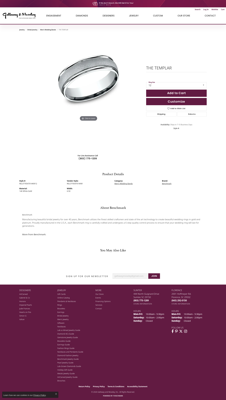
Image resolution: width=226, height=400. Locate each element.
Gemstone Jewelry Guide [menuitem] (67, 337)
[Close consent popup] (56, 394)
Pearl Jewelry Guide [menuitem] (65, 362)
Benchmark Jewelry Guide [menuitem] (68, 359)
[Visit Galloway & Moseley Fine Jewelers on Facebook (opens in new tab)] (173, 331)
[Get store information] (142, 304)
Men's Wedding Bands (48, 30)
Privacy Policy (99, 386)
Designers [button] (108, 15)
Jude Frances (24, 308)
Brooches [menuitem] (61, 380)
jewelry (22, 30)
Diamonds (82, 15)
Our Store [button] (184, 15)
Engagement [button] (53, 15)
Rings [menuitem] (59, 305)
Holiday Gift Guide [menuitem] (64, 370)
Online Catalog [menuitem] (63, 297)
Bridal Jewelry (32, 30)
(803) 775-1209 (88, 158)
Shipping (161, 114)
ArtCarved (23, 294)
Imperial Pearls (25, 305)
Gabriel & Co (24, 297)
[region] (88, 93)
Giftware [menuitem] (60, 323)
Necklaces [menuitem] (61, 326)
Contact (210, 15)
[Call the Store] (141, 300)
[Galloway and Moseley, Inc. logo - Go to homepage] (20, 15)
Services (98, 305)
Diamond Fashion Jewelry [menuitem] (67, 355)
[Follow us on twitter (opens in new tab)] (181, 331)
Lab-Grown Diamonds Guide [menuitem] (69, 366)
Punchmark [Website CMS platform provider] (118, 396)
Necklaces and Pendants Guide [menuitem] (70, 352)
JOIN (154, 276)
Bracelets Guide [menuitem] (63, 341)
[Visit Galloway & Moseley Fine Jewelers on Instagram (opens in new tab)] (185, 331)
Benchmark (166, 183)
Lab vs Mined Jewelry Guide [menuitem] (68, 330)
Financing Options (103, 301)
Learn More (105, 5)
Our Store (99, 294)
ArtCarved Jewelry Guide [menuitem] (67, 377)
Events (98, 297)
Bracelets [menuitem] (61, 308)
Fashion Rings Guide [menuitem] (65, 348)
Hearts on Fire (25, 312)
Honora (22, 301)
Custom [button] (158, 15)
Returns (192, 114)
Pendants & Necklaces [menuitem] (66, 301)
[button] (197, 9)
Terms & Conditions (116, 386)
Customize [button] (176, 101)
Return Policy (84, 386)
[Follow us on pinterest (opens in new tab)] (176, 331)
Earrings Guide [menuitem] (63, 344)
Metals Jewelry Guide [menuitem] (66, 373)
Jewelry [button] (134, 15)
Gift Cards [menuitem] (61, 294)
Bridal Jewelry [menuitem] (62, 315)
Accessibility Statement (137, 386)
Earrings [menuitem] (60, 312)
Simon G (22, 315)
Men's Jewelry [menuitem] (63, 319)
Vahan (22, 319)
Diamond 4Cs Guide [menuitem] (65, 333)
